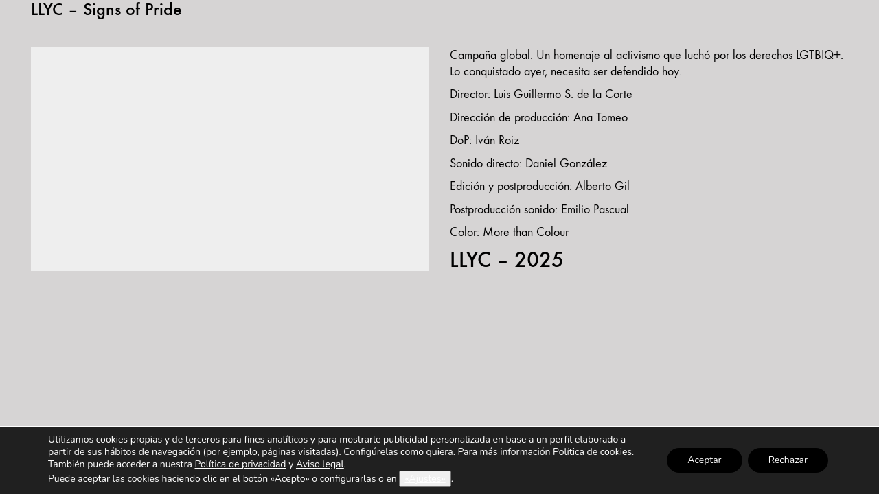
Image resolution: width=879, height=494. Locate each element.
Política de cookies (592, 451)
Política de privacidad (240, 464)
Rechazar (788, 460)
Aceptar (704, 460)
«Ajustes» (424, 478)
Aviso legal (320, 464)
